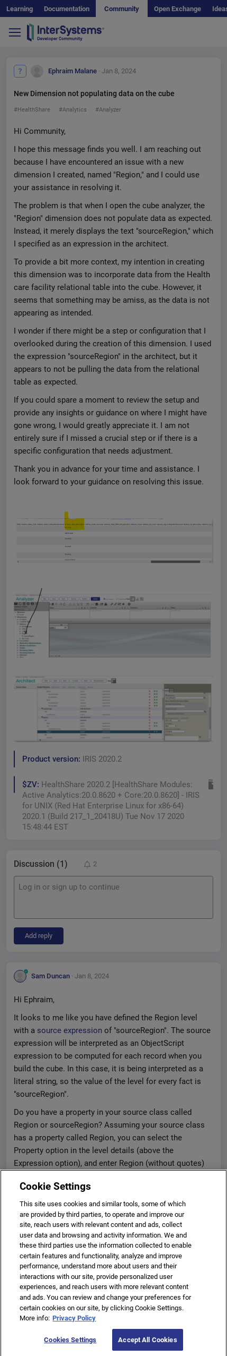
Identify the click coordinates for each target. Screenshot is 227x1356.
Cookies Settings (70, 1345)
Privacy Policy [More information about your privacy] (74, 1324)
